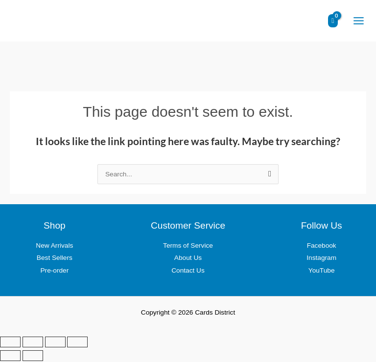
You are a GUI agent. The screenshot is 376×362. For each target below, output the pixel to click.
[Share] (55, 343)
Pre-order (54, 272)
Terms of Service (188, 247)
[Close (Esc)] (77, 343)
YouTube (321, 272)
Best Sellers (54, 259)
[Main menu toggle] (358, 21)
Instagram (321, 259)
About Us (188, 259)
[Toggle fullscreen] (33, 343)
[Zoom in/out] (10, 343)
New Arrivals (54, 247)
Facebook (321, 247)
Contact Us (188, 272)
